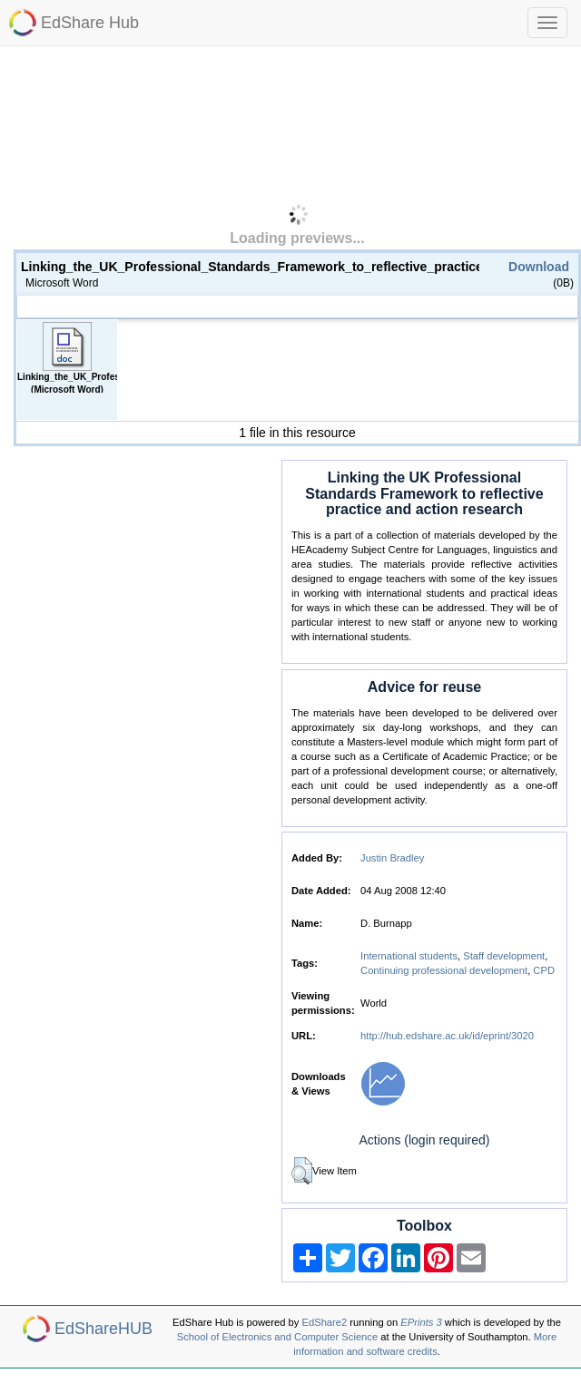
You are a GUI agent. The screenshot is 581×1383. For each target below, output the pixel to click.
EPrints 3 (420, 1322)
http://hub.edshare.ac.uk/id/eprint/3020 (447, 1035)
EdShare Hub (90, 23)
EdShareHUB (103, 1329)
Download (538, 266)
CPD (544, 970)
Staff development (504, 955)
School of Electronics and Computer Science (277, 1336)
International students (409, 955)
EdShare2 (325, 1322)
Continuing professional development (443, 970)
